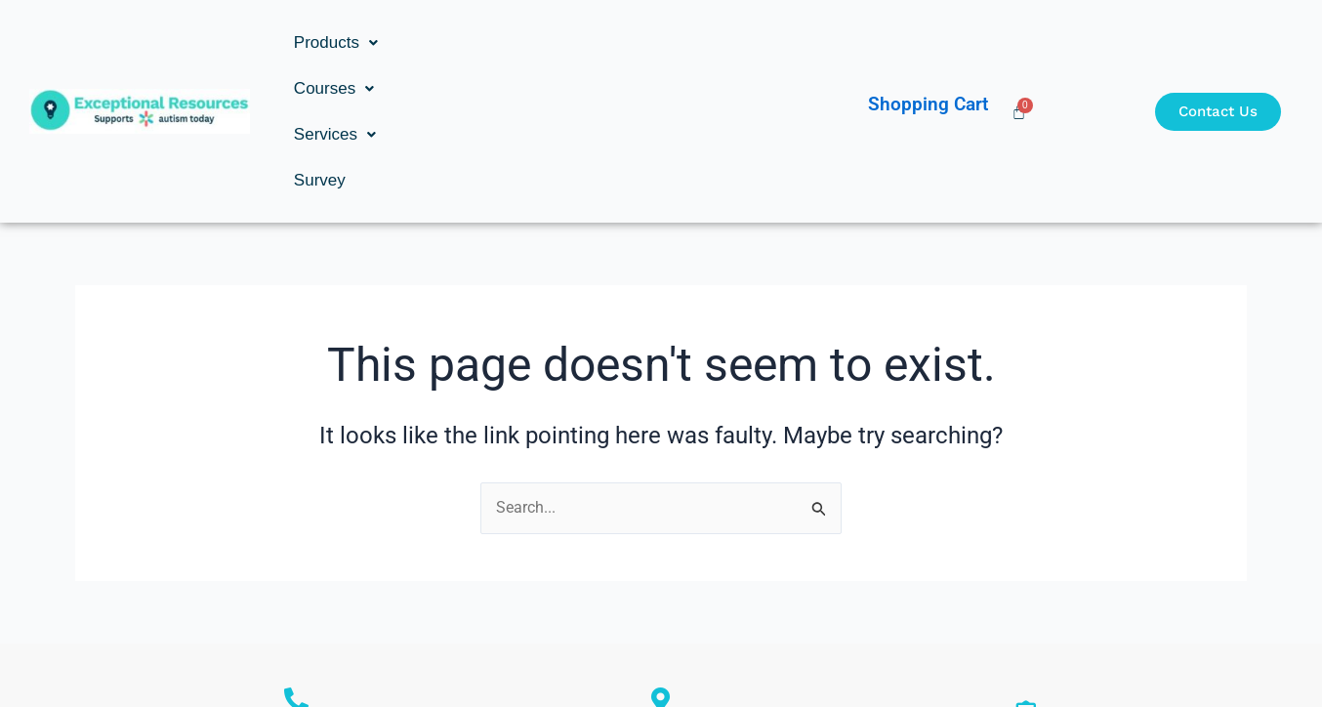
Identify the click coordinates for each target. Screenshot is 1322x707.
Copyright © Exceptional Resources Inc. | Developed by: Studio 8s (661, 654)
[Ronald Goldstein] (296, 562)
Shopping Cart (928, 35)
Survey (654, 42)
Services (557, 42)
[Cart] (1019, 42)
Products (336, 42)
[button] (335, 42)
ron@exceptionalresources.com (1025, 600)
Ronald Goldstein (296, 588)
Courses (447, 42)
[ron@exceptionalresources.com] (1025, 574)
